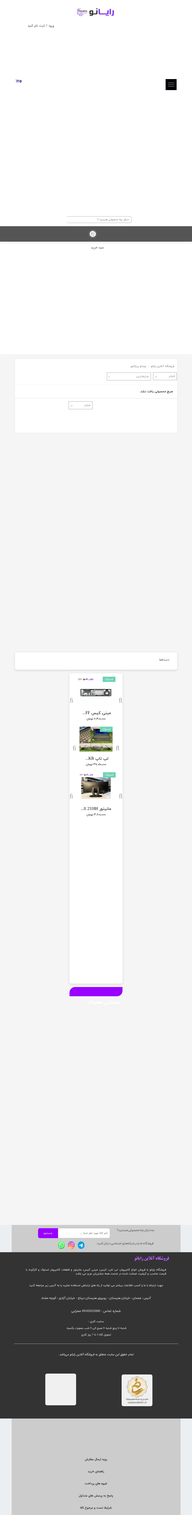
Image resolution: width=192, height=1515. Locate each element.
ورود (51, 25)
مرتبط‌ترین (142, 376)
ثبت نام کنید (36, 25)
